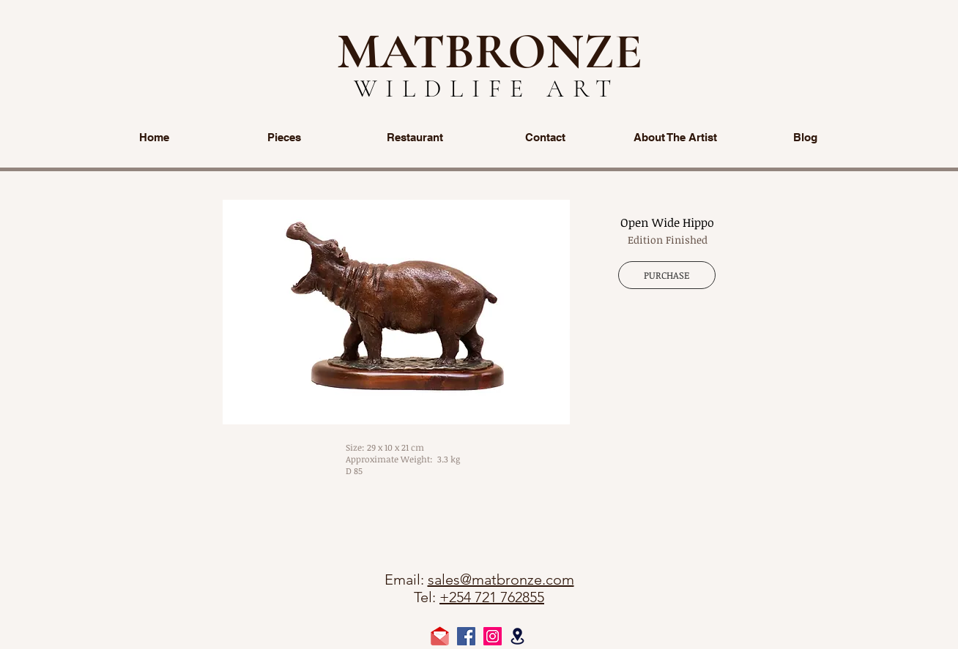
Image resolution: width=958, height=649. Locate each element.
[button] (396, 312)
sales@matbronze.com (501, 579)
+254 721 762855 (491, 597)
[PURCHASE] (667, 275)
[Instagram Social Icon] (492, 636)
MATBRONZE (489, 51)
